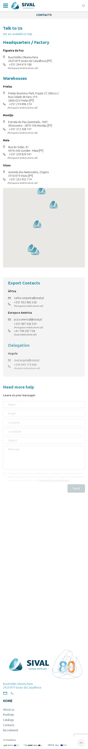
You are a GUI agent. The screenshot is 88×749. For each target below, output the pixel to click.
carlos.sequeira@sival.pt (29, 298)
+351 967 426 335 (25, 323)
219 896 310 (24, 104)
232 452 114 (24, 179)
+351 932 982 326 (25, 302)
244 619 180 (24, 64)
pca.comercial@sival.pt (28, 319)
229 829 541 (24, 154)
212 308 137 (24, 129)
